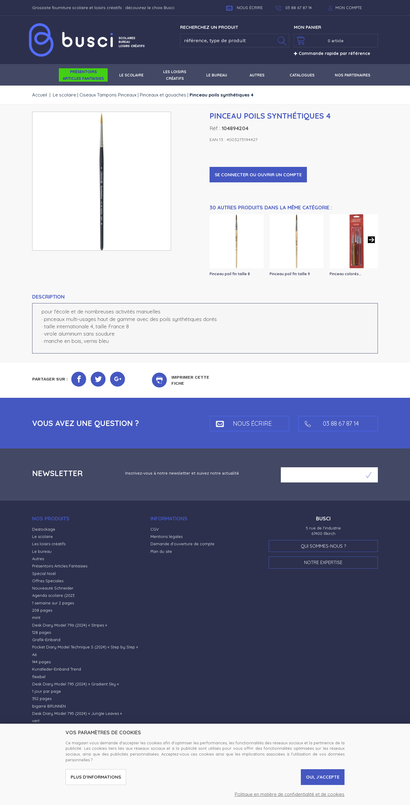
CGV (154, 529)
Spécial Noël (44, 573)
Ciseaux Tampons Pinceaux (107, 95)
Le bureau (42, 551)
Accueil (39, 95)
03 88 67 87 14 (332, 423)
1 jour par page (46, 691)
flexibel (38, 676)
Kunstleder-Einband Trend (56, 669)
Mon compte (348, 7)
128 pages (41, 632)
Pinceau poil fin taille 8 (230, 274)
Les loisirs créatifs (49, 543)
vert (35, 720)
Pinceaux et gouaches (163, 95)
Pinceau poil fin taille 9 (290, 274)
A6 (34, 654)
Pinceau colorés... (345, 274)
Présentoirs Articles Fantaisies (59, 565)
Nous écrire (244, 7)
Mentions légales (166, 536)
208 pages (42, 610)
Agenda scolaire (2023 (53, 595)
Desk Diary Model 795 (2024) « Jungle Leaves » (77, 713)
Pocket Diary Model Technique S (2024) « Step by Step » (85, 646)
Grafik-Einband (46, 639)
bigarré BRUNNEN (49, 706)
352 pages (42, 698)
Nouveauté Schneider (52, 588)
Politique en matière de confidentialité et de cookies (289, 794)
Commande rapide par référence (332, 53)
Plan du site (161, 551)
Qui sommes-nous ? (323, 546)
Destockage (43, 529)
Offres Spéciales (47, 580)
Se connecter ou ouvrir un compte (258, 175)
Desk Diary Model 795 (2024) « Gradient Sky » (75, 684)
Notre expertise (323, 562)
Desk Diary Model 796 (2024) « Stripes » (69, 625)
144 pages (41, 661)
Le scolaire (64, 95)
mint (36, 617)
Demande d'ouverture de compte (182, 543)
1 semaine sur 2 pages (53, 602)
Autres (38, 558)
